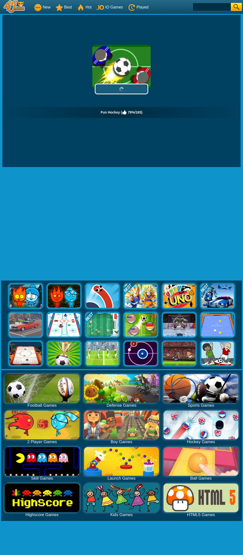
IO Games (109, 7)
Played (138, 7)
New (42, 7)
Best (63, 7)
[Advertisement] (54, 224)
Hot (84, 7)
